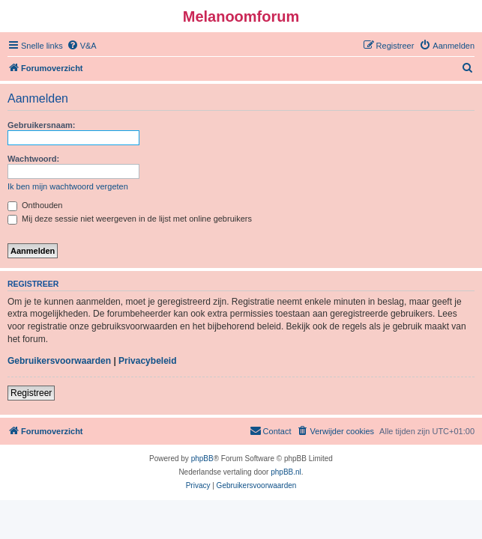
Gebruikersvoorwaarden (59, 361)
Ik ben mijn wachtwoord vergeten (67, 186)
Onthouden (35, 205)
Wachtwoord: (33, 158)
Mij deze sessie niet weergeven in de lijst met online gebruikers (129, 218)
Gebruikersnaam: (41, 125)
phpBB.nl (286, 472)
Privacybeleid (147, 361)
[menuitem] (82, 46)
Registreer (31, 393)
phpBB (202, 458)
